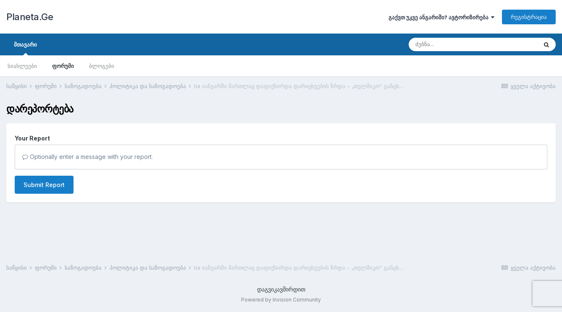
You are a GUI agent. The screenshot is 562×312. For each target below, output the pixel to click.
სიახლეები (22, 65)
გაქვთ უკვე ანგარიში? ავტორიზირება (441, 17)
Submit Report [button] (44, 184)
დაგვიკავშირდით (281, 289)
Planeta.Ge (29, 16)
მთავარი (25, 48)
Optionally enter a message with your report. (87, 156)
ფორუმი (63, 65)
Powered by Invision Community (281, 299)
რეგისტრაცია (529, 16)
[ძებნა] (456, 44)
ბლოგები (101, 65)
